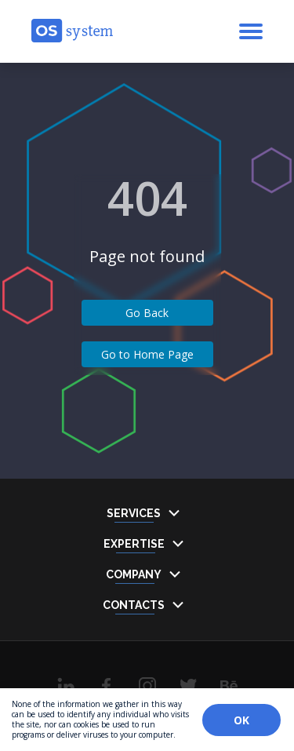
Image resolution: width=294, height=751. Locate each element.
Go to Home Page (147, 354)
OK (241, 720)
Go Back (147, 312)
